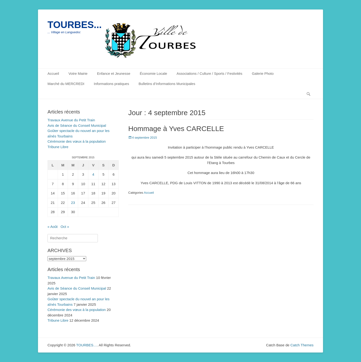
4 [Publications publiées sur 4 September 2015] (93, 174)
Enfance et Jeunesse (113, 73)
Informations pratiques (111, 84)
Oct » (65, 227)
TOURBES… (86, 345)
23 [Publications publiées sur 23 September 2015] (73, 203)
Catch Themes (302, 345)
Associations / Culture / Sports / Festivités (209, 73)
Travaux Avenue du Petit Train (71, 120)
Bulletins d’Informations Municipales (166, 84)
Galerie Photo (263, 73)
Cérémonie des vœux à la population (77, 141)
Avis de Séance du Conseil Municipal (77, 125)
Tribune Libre (58, 147)
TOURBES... (75, 24)
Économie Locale (153, 73)
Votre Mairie (77, 73)
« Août (53, 227)
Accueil (53, 73)
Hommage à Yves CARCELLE (176, 128)
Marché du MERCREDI (66, 84)
